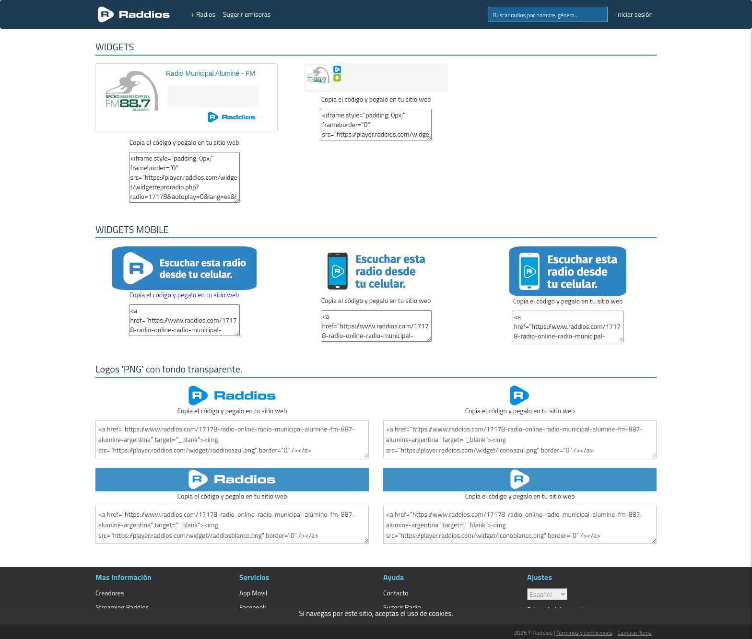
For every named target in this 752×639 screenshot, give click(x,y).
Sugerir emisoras (246, 14)
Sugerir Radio (402, 607)
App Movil (253, 593)
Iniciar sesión (634, 14)
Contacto (396, 593)
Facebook (252, 607)
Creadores (109, 593)
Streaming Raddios (122, 607)
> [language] (547, 594)
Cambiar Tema (634, 632)
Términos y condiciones (584, 632)
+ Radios (203, 14)
